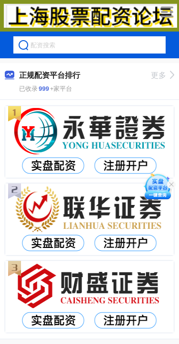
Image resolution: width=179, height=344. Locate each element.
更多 (162, 75)
